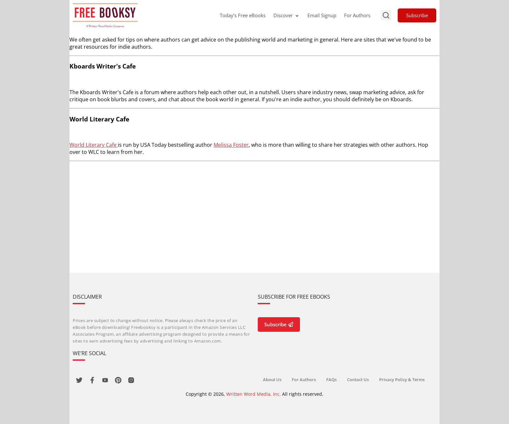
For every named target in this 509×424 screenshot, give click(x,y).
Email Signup (321, 15)
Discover (286, 15)
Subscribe (417, 15)
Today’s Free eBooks (243, 15)
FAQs (331, 379)
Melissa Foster (231, 144)
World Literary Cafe (93, 144)
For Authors (357, 15)
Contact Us (358, 379)
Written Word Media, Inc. (253, 394)
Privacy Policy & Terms (402, 379)
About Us (272, 379)
